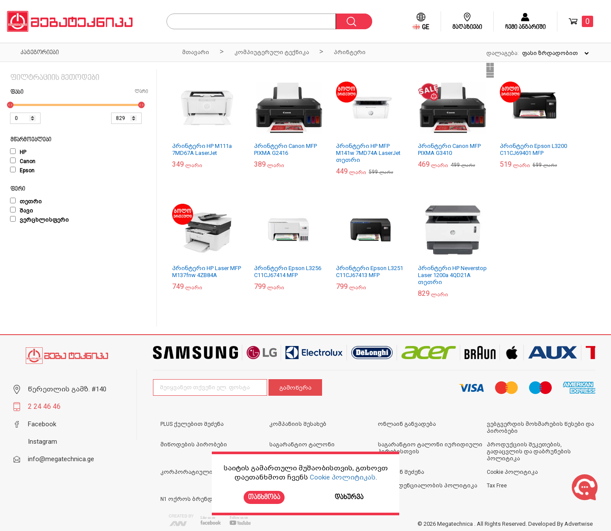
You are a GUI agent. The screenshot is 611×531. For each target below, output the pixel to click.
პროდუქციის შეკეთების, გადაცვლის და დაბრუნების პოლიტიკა (529, 452)
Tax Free (497, 486)
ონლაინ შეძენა (401, 472)
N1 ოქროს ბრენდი (188, 499)
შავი (21, 211)
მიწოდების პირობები (193, 445)
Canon (22, 161)
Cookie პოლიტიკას (343, 477)
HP (18, 152)
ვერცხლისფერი (39, 220)
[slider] (10, 105)
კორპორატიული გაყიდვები (203, 472)
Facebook (42, 424)
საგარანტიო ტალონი (302, 445)
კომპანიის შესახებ (297, 424)
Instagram (42, 441)
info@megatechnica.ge (61, 459)
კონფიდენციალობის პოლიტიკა (427, 486)
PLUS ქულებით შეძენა (192, 424)
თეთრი (26, 202)
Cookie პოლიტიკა (512, 472)
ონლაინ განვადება (407, 424)
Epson (22, 171)
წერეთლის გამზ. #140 (67, 389)
